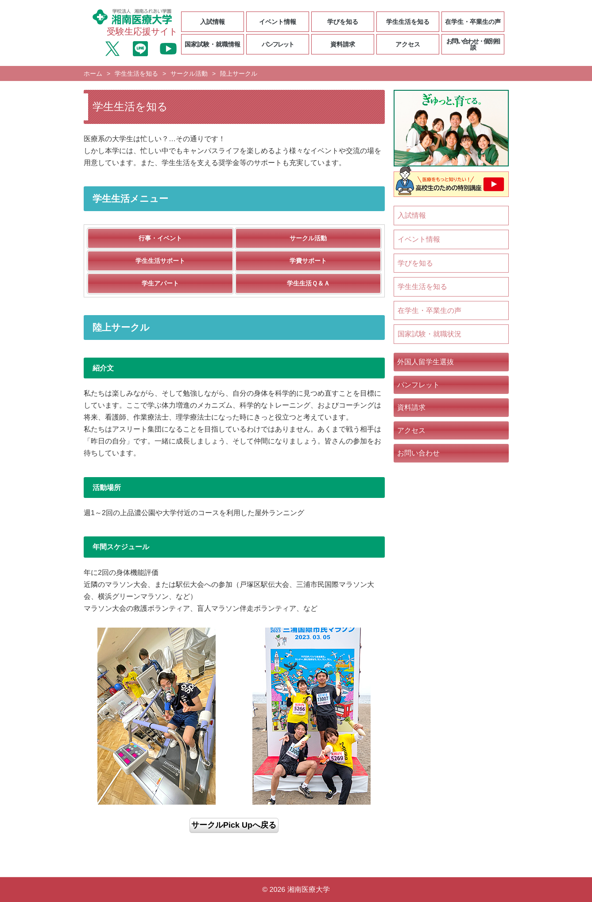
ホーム (92, 73)
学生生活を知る (136, 73)
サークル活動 (189, 73)
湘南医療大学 (308, 889)
